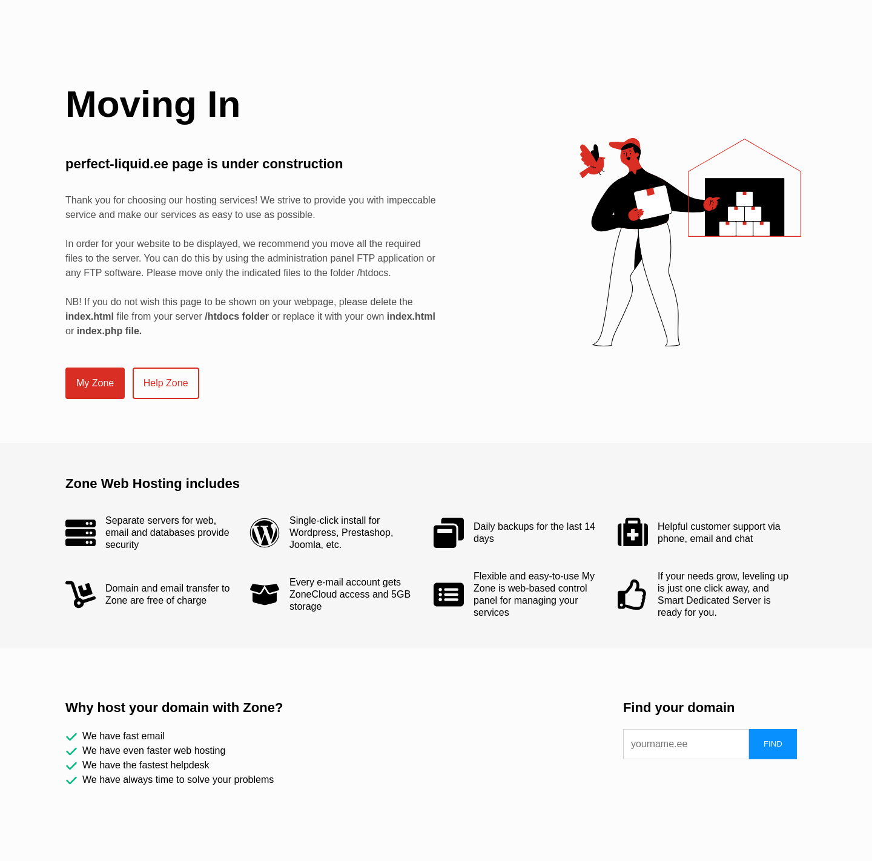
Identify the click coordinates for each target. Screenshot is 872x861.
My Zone (95, 383)
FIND (773, 743)
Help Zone (166, 383)
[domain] (686, 744)
